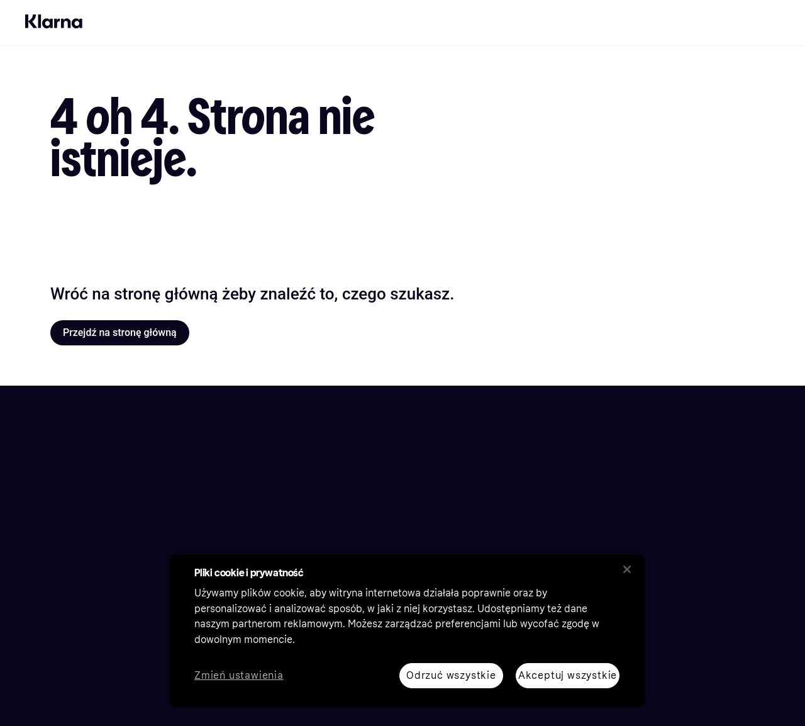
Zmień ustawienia (239, 676)
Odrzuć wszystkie (451, 675)
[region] (407, 630)
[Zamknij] (627, 569)
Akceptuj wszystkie (567, 675)
